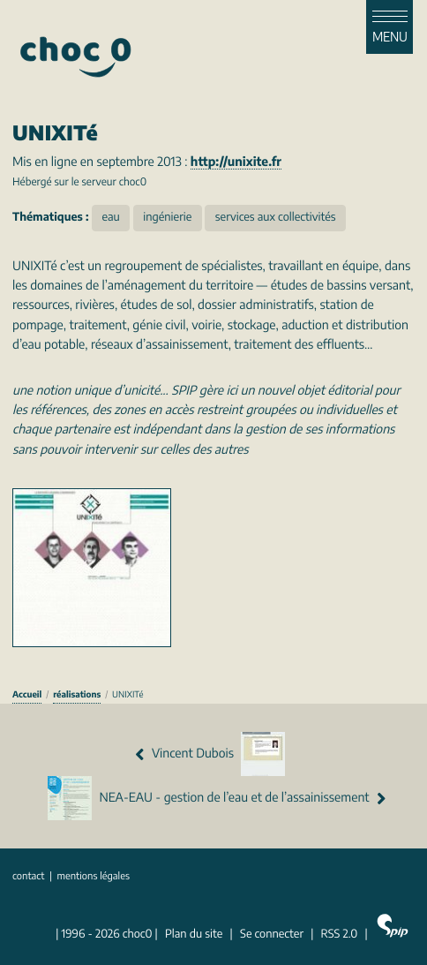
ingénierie (167, 217)
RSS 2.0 (339, 934)
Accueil (26, 694)
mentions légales (93, 877)
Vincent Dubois (210, 754)
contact (28, 877)
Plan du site (193, 934)
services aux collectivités (275, 217)
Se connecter (271, 934)
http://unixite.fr (236, 162)
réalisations (77, 694)
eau (111, 217)
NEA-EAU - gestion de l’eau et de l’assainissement (217, 798)
